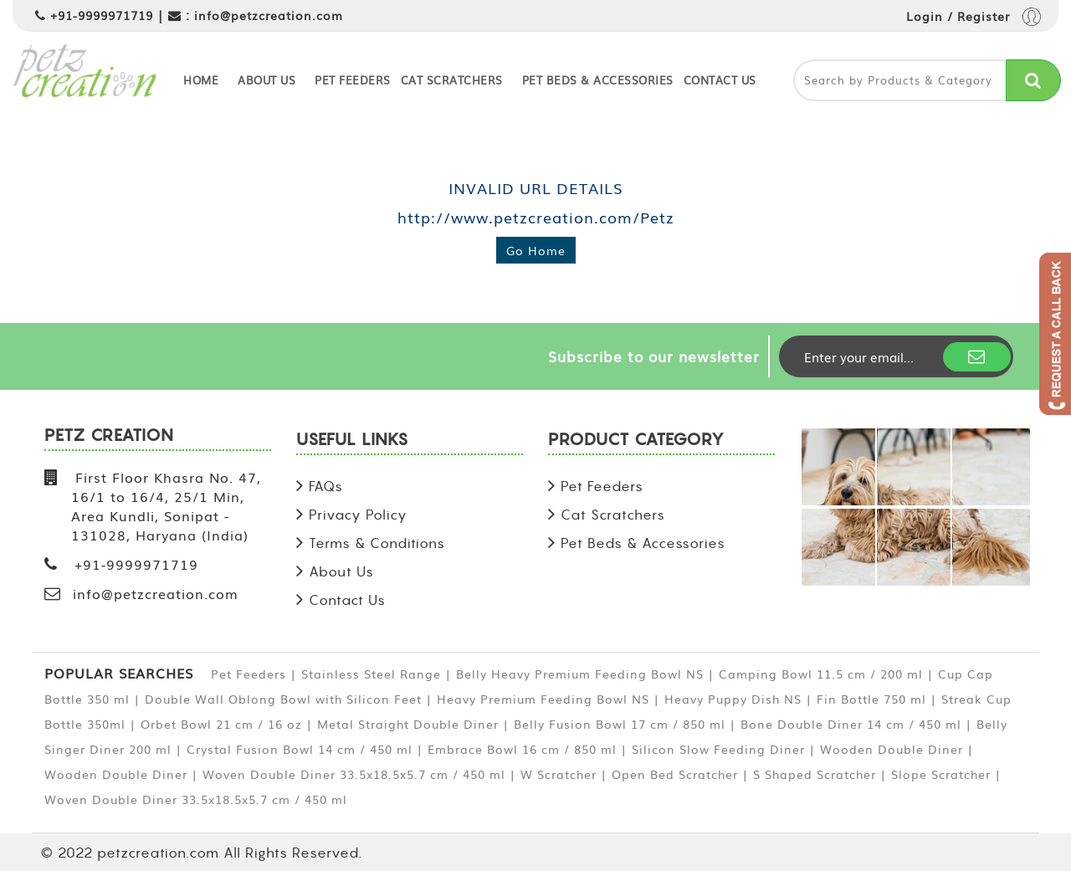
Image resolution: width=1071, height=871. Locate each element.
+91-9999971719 (101, 15)
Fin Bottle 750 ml (871, 698)
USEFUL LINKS (352, 440)
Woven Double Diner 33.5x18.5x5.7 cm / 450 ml (353, 774)
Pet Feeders (353, 80)
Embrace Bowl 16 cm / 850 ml (522, 748)
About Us (266, 80)
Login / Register (973, 18)
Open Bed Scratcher (675, 774)
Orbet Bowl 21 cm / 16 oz (221, 723)
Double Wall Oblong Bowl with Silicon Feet (283, 698)
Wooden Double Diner (891, 748)
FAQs (326, 486)
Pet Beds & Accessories (598, 80)
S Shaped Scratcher (814, 774)
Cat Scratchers (452, 80)
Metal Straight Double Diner (408, 723)
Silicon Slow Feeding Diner (718, 748)
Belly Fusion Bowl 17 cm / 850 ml (619, 723)
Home (200, 80)
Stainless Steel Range (371, 673)
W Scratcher (558, 774)
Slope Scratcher (941, 774)
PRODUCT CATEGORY (636, 440)
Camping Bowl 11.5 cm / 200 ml (821, 673)
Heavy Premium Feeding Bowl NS (543, 698)
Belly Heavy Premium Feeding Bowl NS (580, 673)
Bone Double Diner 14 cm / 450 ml (850, 723)
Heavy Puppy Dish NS (733, 698)
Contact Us (720, 80)
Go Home (536, 250)
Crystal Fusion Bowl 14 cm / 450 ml (300, 748)
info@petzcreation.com (268, 15)
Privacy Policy (358, 514)
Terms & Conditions (377, 543)
